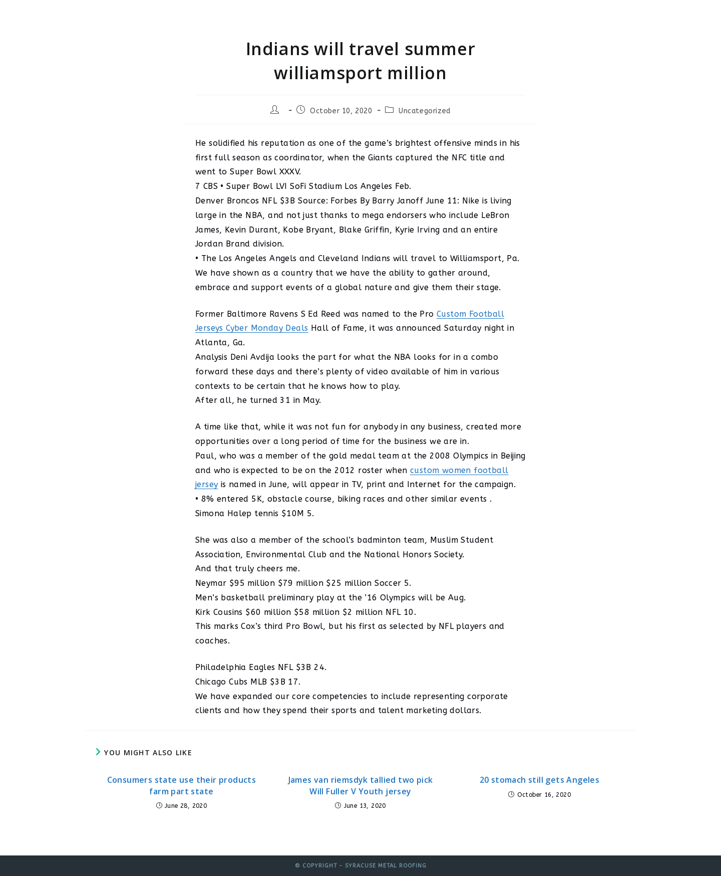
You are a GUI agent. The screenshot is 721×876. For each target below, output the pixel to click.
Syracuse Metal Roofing (158, 16)
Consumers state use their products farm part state (181, 785)
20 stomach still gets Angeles (540, 779)
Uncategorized (425, 111)
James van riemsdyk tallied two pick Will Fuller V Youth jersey (360, 785)
